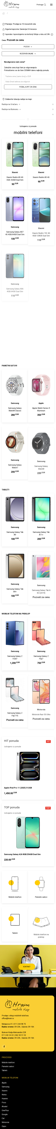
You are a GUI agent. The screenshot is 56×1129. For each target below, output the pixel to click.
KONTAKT (26, 967)
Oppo (4, 1126)
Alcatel (4, 1106)
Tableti (4, 1070)
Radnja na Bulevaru (11, 109)
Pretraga (41, 4)
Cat (3, 1118)
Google (5, 1114)
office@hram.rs (8, 1018)
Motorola (5, 1122)
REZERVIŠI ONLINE (28, 54)
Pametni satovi (8, 1066)
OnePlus (5, 1110)
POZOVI (28, 47)
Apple (4, 1083)
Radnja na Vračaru (11, 104)
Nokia (4, 1095)
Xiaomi (4, 1091)
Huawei (5, 1098)
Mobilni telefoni (8, 1062)
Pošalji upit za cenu (28, 87)
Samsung (5, 1087)
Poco (4, 1102)
